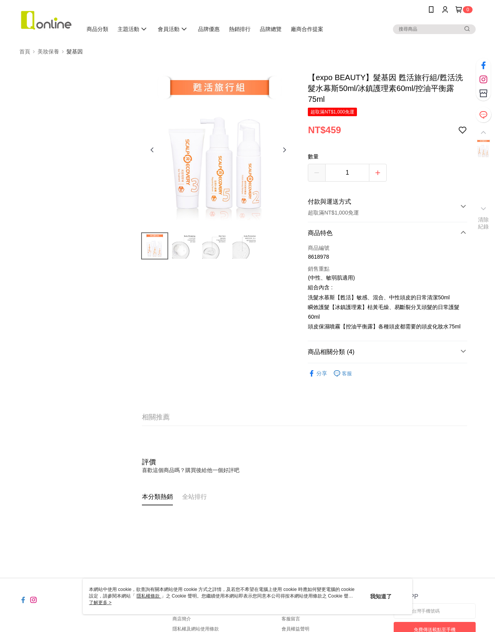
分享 (317, 373)
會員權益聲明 (295, 629)
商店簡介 (181, 619)
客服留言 (291, 619)
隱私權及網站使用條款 (195, 629)
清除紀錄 (483, 223)
